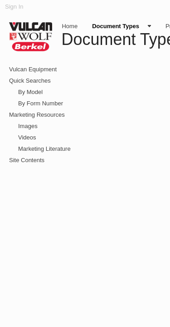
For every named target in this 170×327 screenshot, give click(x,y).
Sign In (14, 6)
